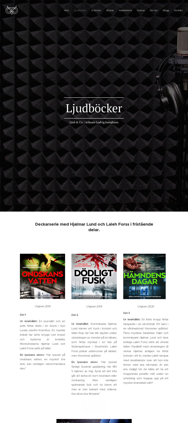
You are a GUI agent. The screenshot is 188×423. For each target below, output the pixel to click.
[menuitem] (62, 10)
